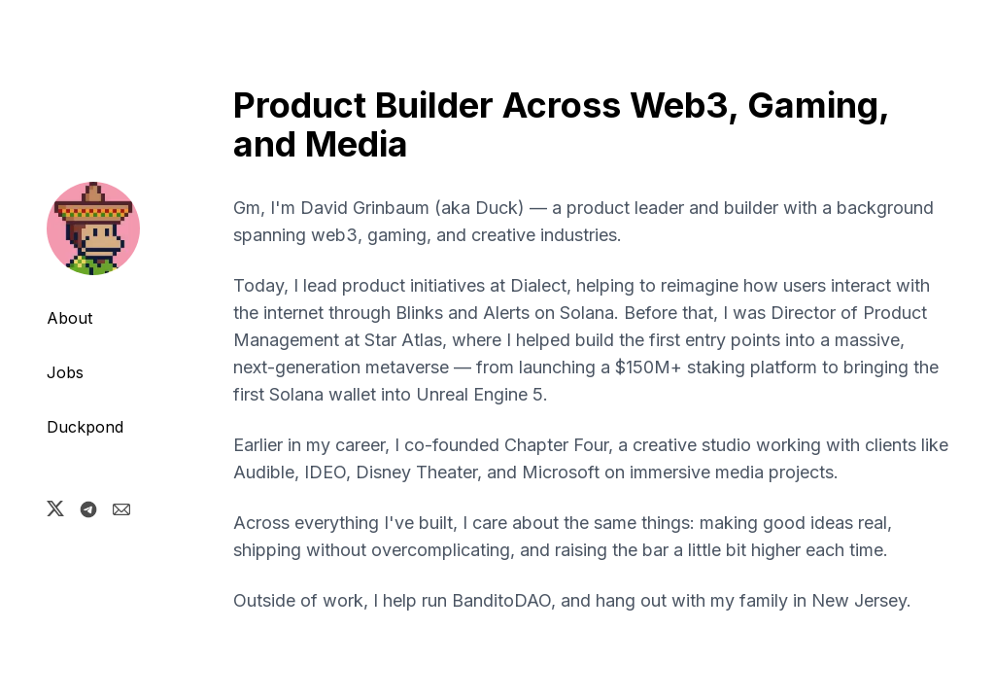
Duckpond (85, 427)
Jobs (65, 372)
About (69, 318)
